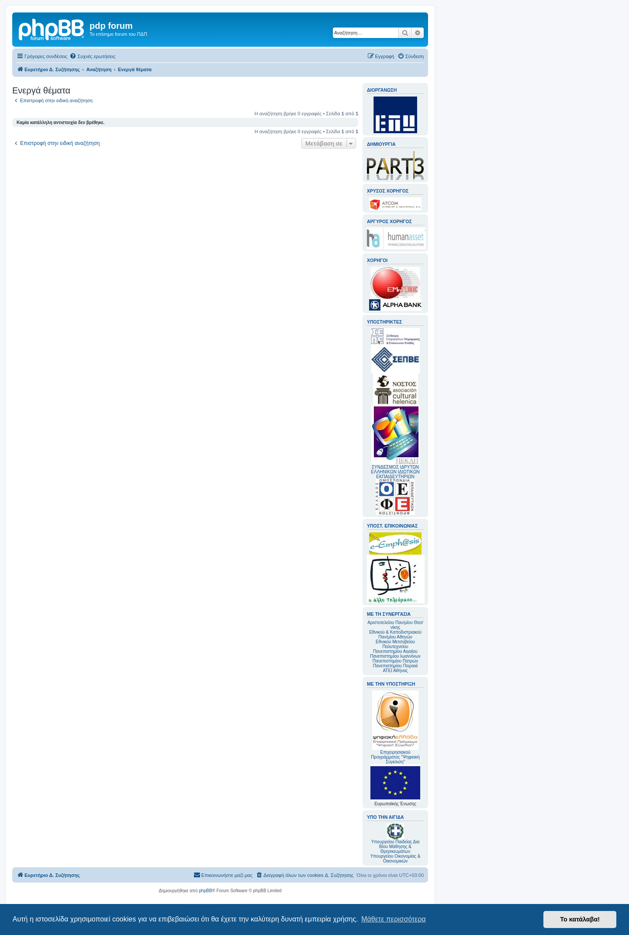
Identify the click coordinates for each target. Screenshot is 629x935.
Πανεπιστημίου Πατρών (395, 661)
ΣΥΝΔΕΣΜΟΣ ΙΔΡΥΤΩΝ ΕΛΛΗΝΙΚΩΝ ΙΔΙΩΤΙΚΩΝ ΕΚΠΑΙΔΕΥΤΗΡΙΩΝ (395, 472)
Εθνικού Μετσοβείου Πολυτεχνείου (395, 644)
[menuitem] (92, 56)
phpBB (205, 890)
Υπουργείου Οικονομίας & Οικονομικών (395, 858)
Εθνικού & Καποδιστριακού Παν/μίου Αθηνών (395, 634)
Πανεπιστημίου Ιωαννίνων (395, 656)
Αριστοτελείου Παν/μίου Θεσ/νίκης (395, 625)
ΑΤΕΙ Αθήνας (395, 670)
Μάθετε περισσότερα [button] (393, 919)
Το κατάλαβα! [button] (580, 919)
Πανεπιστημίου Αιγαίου (395, 651)
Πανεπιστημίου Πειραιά (395, 665)
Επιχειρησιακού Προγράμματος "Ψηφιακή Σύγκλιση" (395, 727)
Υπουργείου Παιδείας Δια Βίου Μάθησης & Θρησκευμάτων (395, 846)
